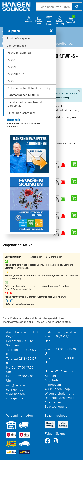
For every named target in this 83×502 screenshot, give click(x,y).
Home (49, 371)
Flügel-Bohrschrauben (22, 112)
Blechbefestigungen (19, 38)
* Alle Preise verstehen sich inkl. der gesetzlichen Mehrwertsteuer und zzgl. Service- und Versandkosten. (37, 320)
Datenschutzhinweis (59, 397)
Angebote (52, 380)
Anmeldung (60, 97)
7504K (12, 59)
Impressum (53, 384)
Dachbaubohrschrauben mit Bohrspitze (25, 103)
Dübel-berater (49, 20)
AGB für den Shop (57, 389)
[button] (77, 6)
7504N (12, 66)
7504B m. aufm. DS (20, 52)
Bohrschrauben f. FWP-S (23, 95)
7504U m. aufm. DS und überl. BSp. (29, 88)
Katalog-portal (39, 20)
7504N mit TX (16, 74)
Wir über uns (64, 371)
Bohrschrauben (16, 45)
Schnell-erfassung (59, 20)
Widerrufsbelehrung (59, 393)
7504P (11, 80)
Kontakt (50, 375)
